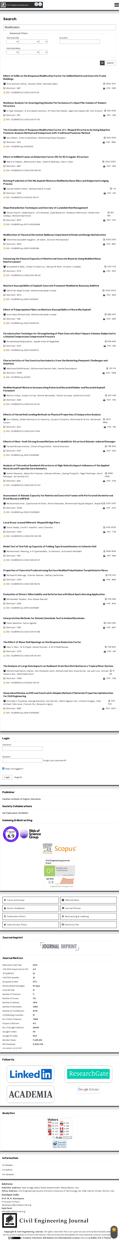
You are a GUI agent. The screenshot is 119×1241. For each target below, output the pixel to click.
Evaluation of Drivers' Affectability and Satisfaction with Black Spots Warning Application (54, 594)
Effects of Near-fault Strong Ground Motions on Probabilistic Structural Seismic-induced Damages (59, 441)
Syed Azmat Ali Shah (36, 503)
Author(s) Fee (70, 925)
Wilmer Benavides (46, 395)
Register (18, 777)
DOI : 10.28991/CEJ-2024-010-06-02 (23, 275)
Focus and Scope (14, 900)
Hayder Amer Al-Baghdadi (46, 341)
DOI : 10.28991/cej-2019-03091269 (22, 608)
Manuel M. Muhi (54, 266)
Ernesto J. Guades (72, 266)
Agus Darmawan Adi (79, 111)
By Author (63, 38)
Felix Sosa (17, 704)
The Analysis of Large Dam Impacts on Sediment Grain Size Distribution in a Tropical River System (58, 666)
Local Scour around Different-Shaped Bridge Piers (31, 522)
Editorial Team (70, 900)
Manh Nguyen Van (68, 701)
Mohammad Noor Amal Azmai (71, 671)
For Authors (7, 1170)
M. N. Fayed (26, 647)
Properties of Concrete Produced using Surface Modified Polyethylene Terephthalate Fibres (55, 570)
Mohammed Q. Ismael (40, 188)
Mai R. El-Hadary (14, 161)
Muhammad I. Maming (17, 551)
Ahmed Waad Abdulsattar (19, 341)
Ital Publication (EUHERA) (15, 813)
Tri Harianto (55, 551)
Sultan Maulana (14, 473)
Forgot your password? (54, 760)
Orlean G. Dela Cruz (35, 266)
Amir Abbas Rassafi (38, 599)
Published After (12, 38)
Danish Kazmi (13, 212)
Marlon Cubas (13, 395)
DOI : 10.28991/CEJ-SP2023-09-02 (22, 682)
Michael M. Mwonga (16, 575)
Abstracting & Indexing (75, 916)
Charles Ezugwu (87, 701)
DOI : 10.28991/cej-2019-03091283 (22, 712)
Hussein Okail (35, 84)
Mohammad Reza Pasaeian (52, 138)
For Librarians (8, 1174)
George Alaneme (36, 701)
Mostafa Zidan (50, 84)
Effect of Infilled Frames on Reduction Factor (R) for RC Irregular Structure (46, 157)
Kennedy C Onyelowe (17, 701)
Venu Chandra (45, 527)
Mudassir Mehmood (76, 212)
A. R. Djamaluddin (39, 551)
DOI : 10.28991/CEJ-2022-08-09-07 (23, 560)
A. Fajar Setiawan (15, 111)
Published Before (13, 48)
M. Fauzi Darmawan (58, 111)
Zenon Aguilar (30, 623)
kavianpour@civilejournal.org (16, 1205)
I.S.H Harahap (43, 212)
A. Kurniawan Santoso (36, 111)
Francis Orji (30, 704)
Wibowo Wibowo (52, 473)
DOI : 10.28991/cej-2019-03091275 (22, 350)
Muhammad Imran (21, 215)
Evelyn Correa (29, 395)
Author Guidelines (14, 908)
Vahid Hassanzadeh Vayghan (21, 239)
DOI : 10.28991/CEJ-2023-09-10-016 (23, 631)
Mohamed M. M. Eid (79, 419)
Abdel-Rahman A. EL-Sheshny (35, 419)
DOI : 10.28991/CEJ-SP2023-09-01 (22, 197)
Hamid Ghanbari (61, 446)
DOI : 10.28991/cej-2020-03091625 (23, 512)
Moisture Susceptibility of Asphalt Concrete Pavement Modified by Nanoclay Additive (51, 286)
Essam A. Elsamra (60, 419)
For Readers (7, 1165)
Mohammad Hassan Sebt (44, 368)
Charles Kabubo (35, 575)
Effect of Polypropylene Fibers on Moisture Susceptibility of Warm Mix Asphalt (47, 309)
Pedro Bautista (14, 623)
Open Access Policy (15, 925)
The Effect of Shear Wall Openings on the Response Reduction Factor (42, 642)
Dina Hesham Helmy (16, 84)
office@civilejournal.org (13, 1211)
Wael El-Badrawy (51, 161)
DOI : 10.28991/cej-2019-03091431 (22, 299)
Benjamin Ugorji (45, 704)
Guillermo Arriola (81, 395)
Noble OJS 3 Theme (100, 1238)
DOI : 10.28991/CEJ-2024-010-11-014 (23, 431)
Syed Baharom (57, 212)
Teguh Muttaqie (88, 473)
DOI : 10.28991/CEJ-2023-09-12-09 (22, 92)
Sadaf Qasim (28, 212)
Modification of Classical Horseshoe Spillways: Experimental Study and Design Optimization (54, 235)
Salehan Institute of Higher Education (21, 799)
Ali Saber (41, 239)
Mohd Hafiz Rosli (25, 674)
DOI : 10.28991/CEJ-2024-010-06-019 (23, 536)
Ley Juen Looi (93, 671)
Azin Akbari (12, 138)
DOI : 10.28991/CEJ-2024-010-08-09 (23, 170)
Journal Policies (71, 908)
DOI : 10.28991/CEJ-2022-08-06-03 (23, 584)
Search (110, 63)
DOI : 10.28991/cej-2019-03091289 (22, 455)
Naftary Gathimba (54, 575)
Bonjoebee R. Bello (15, 266)
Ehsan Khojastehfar (41, 446)
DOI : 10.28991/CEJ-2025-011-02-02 (23, 404)
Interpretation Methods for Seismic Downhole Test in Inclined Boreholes (44, 618)
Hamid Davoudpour (67, 368)
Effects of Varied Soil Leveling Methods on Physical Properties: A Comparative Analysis (52, 414)
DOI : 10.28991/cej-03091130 (19, 146)
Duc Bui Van (52, 701)
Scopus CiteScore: (10, 1023)
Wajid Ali (98, 503)
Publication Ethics (15, 916)
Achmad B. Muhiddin (72, 551)
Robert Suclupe (64, 395)
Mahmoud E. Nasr (33, 161)
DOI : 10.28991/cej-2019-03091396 (22, 248)
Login (7, 777)
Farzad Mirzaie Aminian (18, 446)
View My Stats (59, 1147)
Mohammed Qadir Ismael (43, 290)
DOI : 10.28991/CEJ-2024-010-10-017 (23, 485)
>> (113, 726)
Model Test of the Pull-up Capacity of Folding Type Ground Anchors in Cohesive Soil (49, 546)
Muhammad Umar (15, 503)
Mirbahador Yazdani (16, 599)
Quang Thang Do (70, 473)
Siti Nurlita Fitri (21, 476)
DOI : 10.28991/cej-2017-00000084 (23, 224)
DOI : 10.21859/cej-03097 (18, 377)
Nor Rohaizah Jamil (45, 671)
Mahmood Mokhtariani (18, 368)
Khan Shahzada (56, 503)
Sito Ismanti (96, 111)
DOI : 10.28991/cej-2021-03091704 (22, 323)
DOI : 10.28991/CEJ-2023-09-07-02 (23, 119)
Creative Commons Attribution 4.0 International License (51, 1238)
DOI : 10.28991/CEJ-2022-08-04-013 (23, 655)
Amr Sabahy (12, 419)
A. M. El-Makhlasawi (58, 647)
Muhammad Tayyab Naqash (79, 503)
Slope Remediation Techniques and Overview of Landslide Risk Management (45, 208)
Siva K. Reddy (13, 527)
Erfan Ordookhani (28, 138)
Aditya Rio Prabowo (33, 473)
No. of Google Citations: (13, 1027)
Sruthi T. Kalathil (29, 527)
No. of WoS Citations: (12, 1019)
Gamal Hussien (40, 647)
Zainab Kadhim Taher (17, 188)
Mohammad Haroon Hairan (20, 671)
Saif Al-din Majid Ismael (18, 290)
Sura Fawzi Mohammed (18, 314)
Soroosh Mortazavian (58, 239)
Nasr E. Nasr (67, 161)
